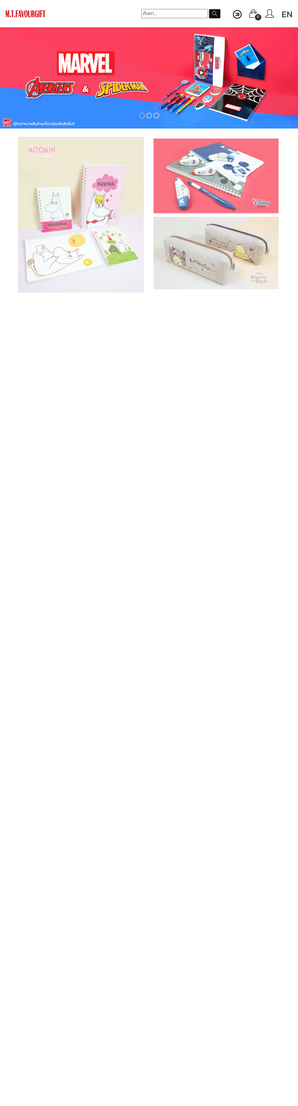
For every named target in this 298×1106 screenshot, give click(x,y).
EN (287, 14)
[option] (149, 78)
